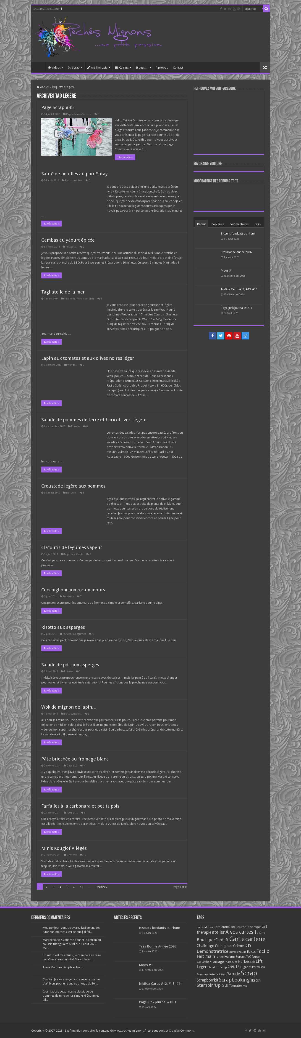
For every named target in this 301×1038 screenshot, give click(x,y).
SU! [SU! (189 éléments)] (225, 985)
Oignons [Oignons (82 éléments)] (245, 967)
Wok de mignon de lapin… (69, 707)
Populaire (218, 224)
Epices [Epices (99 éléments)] (251, 951)
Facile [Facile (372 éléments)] (262, 951)
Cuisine (121, 67)
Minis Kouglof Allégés (64, 848)
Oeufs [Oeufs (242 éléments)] (234, 966)
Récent (201, 224)
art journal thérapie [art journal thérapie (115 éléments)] (246, 927)
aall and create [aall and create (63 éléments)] (206, 927)
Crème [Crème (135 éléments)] (238, 946)
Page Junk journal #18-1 (236, 308)
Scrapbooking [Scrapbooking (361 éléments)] (234, 980)
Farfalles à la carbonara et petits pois (80, 806)
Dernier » (101, 887)
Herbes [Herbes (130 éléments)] (244, 961)
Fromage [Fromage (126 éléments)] (216, 962)
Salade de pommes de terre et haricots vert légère (94, 419)
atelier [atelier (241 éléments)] (218, 932)
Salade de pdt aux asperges (70, 664)
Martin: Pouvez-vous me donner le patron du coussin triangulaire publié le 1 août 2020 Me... (72, 944)
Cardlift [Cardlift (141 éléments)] (221, 940)
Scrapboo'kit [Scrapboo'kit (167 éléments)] (207, 980)
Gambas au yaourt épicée (68, 240)
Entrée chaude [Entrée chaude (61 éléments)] (237, 951)
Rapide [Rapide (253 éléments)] (233, 974)
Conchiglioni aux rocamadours (73, 589)
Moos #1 (227, 270)
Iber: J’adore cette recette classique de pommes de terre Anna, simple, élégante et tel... (71, 995)
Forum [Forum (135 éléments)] (229, 956)
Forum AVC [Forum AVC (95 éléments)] (243, 956)
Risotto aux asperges (63, 627)
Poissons (71, 246)
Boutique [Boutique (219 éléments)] (206, 939)
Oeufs (79, 554)
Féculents (70, 298)
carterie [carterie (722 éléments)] (255, 939)
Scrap (74, 67)
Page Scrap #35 (57, 107)
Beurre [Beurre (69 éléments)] (261, 932)
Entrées (75, 426)
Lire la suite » (125, 157)
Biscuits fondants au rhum (238, 233)
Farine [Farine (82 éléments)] (220, 956)
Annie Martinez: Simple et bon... (63, 967)
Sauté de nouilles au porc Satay (74, 173)
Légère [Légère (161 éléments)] (203, 966)
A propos (162, 67)
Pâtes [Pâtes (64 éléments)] (222, 974)
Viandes (72, 364)
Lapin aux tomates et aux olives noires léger (87, 358)
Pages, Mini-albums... (79, 114)
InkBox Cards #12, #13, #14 (239, 289)
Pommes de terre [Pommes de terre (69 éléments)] (207, 974)
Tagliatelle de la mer (63, 292)
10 (84, 855)
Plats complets (74, 180)
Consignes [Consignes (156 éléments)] (224, 945)
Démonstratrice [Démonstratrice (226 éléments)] (212, 951)
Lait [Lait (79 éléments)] (252, 961)
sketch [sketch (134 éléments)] (255, 980)
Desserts (71, 492)
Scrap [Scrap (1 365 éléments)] (249, 973)
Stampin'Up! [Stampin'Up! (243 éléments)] (209, 985)
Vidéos (54, 67)
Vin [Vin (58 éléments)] (245, 986)
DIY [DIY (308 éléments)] (247, 945)
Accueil (39, 67)
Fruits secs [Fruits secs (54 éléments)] (231, 962)
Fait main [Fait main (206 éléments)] (206, 956)
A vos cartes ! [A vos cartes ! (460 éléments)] (240, 932)
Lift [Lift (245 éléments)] (259, 961)
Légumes (69, 554)
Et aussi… (142, 67)
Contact (178, 67)
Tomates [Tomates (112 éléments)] (236, 986)
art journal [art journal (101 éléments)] (223, 927)
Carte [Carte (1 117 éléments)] (237, 939)
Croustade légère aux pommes (73, 486)
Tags (257, 224)
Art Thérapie (97, 67)
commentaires (239, 224)
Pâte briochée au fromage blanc (74, 759)
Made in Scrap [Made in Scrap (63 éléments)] (218, 967)
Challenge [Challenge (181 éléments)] (205, 945)
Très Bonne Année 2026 (236, 252)
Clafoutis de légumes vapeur (71, 547)
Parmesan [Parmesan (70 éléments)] (258, 967)
